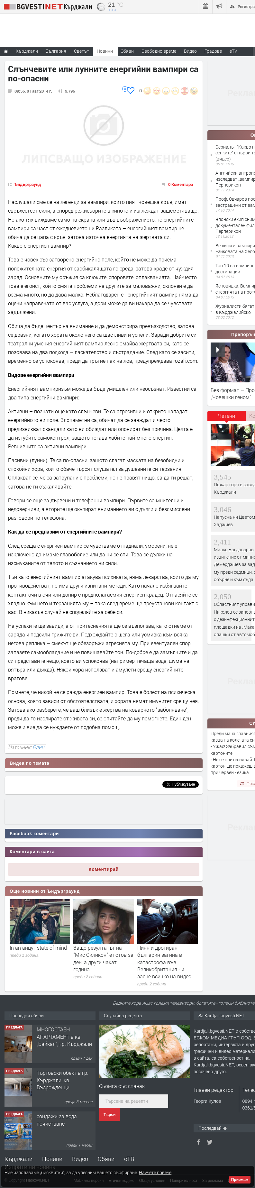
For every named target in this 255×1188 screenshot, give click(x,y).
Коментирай (104, 869)
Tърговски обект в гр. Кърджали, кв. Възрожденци (62, 1080)
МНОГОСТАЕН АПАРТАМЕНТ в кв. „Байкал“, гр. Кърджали (64, 1036)
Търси (109, 1114)
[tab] (226, 418)
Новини (105, 51)
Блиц (38, 747)
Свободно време (158, 51)
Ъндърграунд (27, 184)
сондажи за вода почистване (57, 1120)
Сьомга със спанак (122, 1086)
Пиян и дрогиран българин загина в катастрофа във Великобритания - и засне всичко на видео (164, 962)
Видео (80, 1159)
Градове (213, 51)
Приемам (240, 1179)
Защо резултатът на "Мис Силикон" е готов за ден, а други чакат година (103, 958)
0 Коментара (180, 184)
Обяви (106, 1159)
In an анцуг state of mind (38, 947)
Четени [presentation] (226, 415)
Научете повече (155, 1172)
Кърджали (18, 1159)
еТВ (129, 1159)
